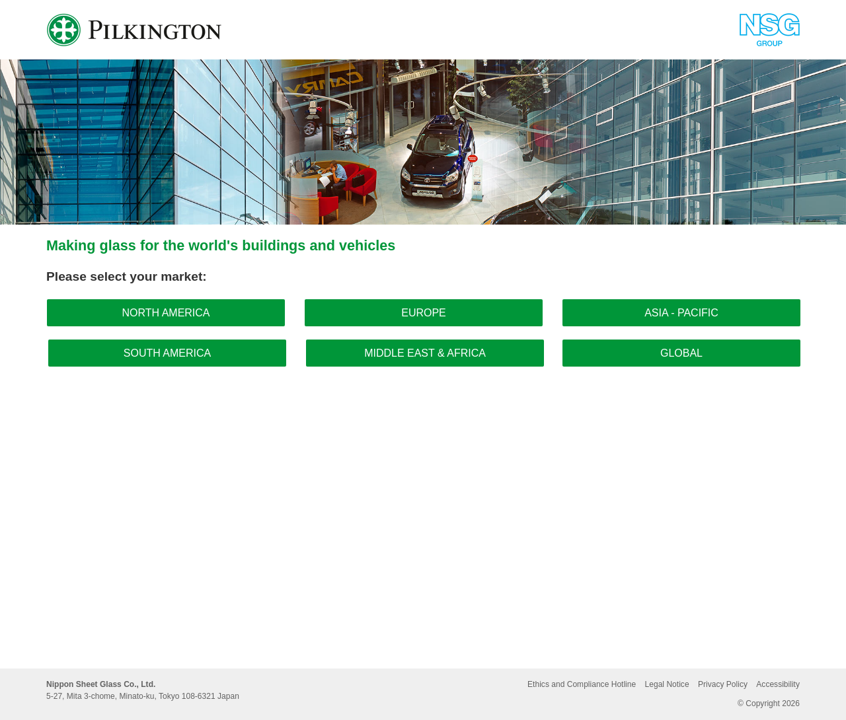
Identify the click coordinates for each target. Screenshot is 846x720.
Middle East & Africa (425, 353)
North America (166, 312)
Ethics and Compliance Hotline (581, 684)
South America (167, 353)
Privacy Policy (723, 684)
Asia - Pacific (681, 312)
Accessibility (778, 684)
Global (681, 353)
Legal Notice (667, 684)
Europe (423, 312)
